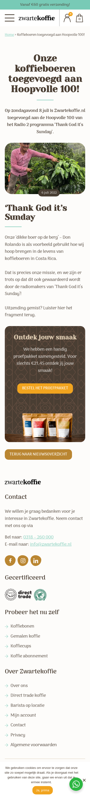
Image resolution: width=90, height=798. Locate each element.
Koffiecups (21, 646)
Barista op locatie (27, 705)
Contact (18, 725)
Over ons (19, 685)
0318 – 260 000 (38, 537)
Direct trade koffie (28, 695)
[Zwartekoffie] (37, 18)
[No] (84, 780)
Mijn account (23, 715)
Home (9, 35)
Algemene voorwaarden (34, 745)
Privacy (18, 735)
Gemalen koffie (25, 636)
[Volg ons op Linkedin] (35, 560)
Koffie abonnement (29, 656)
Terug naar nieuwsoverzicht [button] (38, 454)
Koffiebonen (22, 626)
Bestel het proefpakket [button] (45, 388)
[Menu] (9, 17)
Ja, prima (42, 790)
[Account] (65, 18)
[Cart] (79, 18)
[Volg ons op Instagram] (23, 560)
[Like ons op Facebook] (10, 560)
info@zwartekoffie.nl (51, 544)
